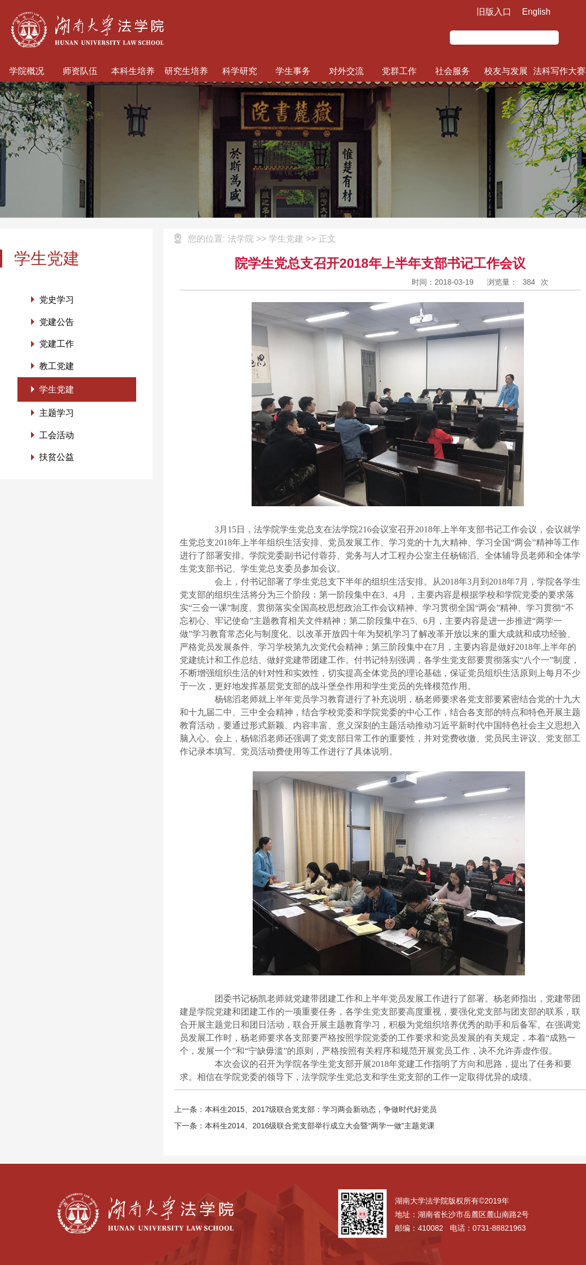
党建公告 (56, 322)
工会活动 (56, 436)
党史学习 (56, 299)
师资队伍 (80, 71)
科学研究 (239, 71)
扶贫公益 (56, 458)
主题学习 (56, 414)
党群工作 (399, 71)
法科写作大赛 (559, 71)
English (536, 11)
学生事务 (293, 71)
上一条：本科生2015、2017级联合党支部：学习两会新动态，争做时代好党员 (305, 1109)
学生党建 (56, 390)
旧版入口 (494, 11)
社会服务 (452, 71)
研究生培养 (186, 71)
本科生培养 (133, 71)
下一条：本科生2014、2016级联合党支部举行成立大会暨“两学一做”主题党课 (304, 1125)
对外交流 (346, 71)
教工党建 (56, 366)
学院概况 (26, 71)
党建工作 (56, 344)
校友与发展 (506, 71)
